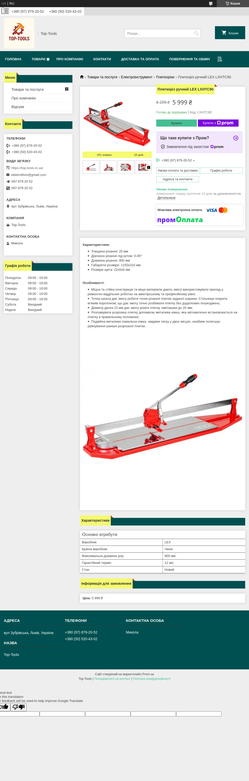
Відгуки (17, 106)
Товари (38, 59)
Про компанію (69, 59)
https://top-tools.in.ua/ (27, 168)
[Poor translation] (18, 707)
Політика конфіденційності (151, 679)
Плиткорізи (165, 77)
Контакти (102, 59)
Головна (13, 59)
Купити (176, 123)
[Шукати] (196, 33)
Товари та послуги (102, 77)
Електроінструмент (136, 77)
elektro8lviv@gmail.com (28, 175)
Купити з (218, 123)
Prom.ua (148, 674)
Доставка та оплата (140, 59)
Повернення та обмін (189, 59)
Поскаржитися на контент (112, 679)
